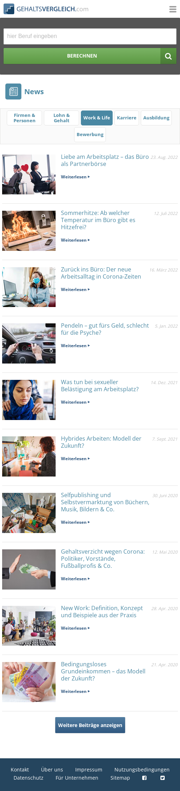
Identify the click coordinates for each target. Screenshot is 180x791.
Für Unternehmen (77, 777)
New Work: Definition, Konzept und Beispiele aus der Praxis (102, 611)
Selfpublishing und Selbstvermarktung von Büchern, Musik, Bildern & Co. (105, 502)
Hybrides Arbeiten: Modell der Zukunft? (101, 442)
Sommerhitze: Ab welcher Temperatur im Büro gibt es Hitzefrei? (98, 220)
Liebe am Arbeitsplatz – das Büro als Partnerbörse (105, 160)
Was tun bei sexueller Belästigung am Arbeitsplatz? (100, 385)
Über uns (52, 769)
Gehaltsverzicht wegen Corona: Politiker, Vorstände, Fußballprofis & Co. (103, 559)
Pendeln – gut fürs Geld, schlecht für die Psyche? (105, 329)
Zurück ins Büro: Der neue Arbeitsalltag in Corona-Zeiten (101, 272)
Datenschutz (28, 777)
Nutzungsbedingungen (142, 769)
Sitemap (120, 777)
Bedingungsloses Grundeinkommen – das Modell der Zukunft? (103, 671)
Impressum (88, 769)
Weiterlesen (74, 177)
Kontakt (20, 769)
